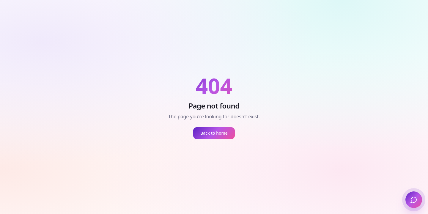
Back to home (214, 133)
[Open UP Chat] (413, 199)
